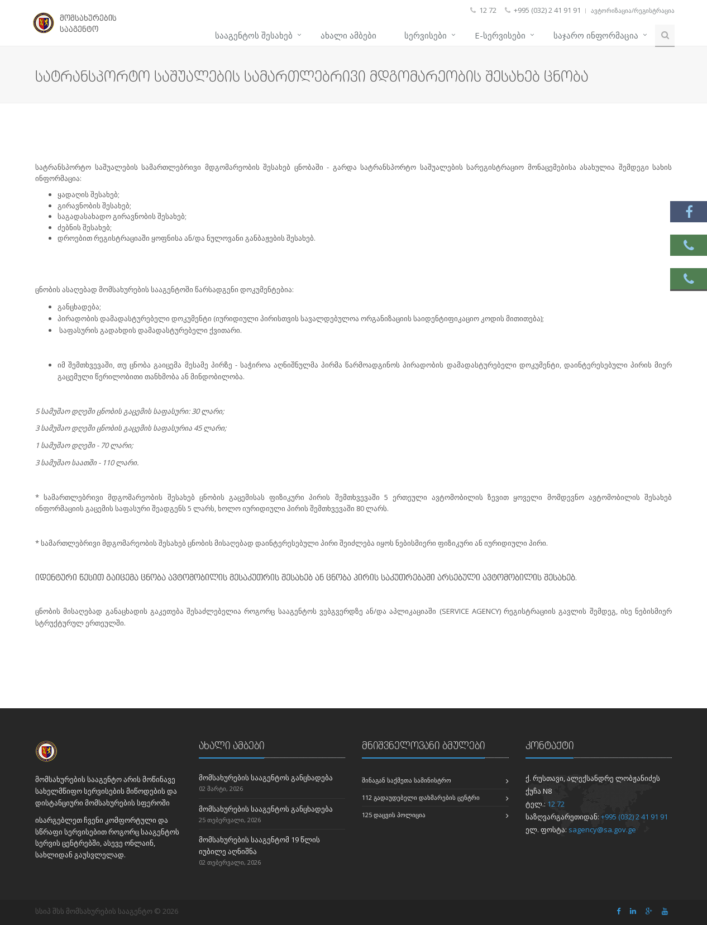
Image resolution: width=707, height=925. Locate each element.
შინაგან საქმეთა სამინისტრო (406, 780)
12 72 (556, 804)
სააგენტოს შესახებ (254, 35)
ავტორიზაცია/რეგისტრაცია (633, 10)
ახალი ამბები (348, 35)
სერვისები (425, 35)
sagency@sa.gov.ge (602, 829)
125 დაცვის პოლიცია (394, 814)
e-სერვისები (500, 35)
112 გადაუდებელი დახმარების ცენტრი (421, 797)
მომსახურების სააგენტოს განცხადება (266, 778)
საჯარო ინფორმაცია (595, 35)
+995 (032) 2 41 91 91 (634, 817)
